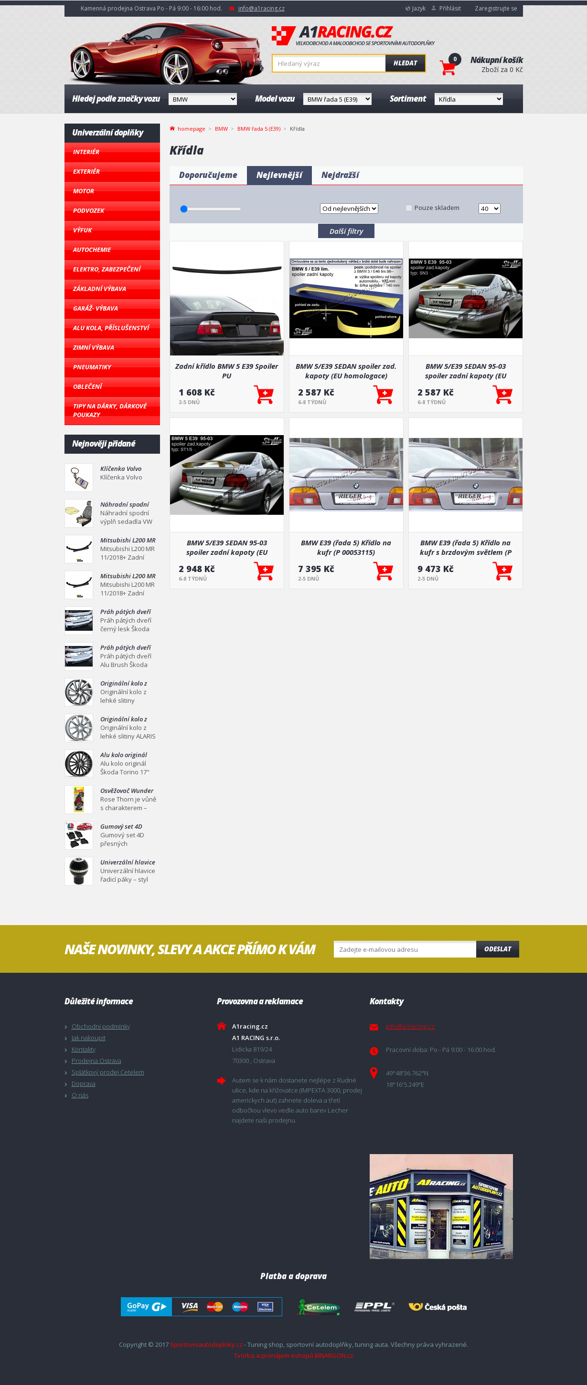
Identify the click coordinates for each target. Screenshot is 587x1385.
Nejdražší (340, 174)
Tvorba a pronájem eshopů (273, 1355)
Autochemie (92, 249)
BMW (221, 128)
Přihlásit (450, 8)
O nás (80, 1095)
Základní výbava (99, 288)
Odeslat (497, 949)
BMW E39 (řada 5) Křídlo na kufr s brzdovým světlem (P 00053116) (466, 547)
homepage (191, 128)
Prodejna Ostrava (96, 1060)
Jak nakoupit (89, 1037)
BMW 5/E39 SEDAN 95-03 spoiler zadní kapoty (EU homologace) (465, 370)
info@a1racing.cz (261, 8)
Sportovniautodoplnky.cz (206, 1344)
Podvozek (88, 210)
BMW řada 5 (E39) (258, 128)
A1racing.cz (353, 36)
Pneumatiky (92, 367)
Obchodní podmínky (101, 1026)
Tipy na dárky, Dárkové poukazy (110, 410)
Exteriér (86, 171)
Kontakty (84, 1049)
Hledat (405, 63)
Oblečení (87, 386)
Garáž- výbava (95, 308)
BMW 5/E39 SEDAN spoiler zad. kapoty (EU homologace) (346, 370)
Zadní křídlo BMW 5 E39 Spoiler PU (226, 370)
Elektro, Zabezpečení (106, 269)
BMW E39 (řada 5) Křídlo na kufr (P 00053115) (346, 547)
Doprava (84, 1083)
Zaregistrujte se (496, 8)
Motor (83, 191)
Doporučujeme (208, 174)
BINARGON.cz (334, 1355)
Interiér (86, 151)
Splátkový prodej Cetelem (108, 1072)
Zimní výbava (93, 347)
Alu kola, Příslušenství (111, 327)
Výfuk (82, 230)
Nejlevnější (279, 174)
